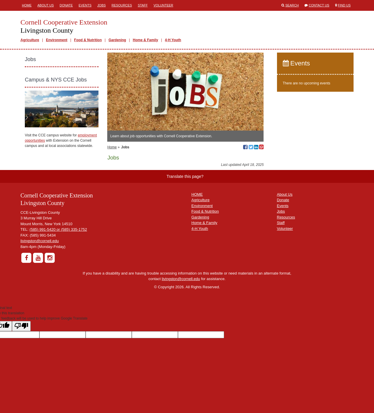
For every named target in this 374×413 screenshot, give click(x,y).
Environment (56, 40)
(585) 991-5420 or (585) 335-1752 (58, 229)
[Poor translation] (21, 326)
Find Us (344, 5)
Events (85, 5)
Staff (143, 5)
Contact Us (319, 5)
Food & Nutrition (88, 40)
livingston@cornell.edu (39, 241)
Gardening (117, 40)
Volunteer (163, 5)
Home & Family (145, 40)
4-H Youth (173, 40)
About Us (45, 5)
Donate (66, 5)
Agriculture (29, 40)
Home (27, 5)
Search (292, 5)
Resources (122, 5)
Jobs (101, 5)
